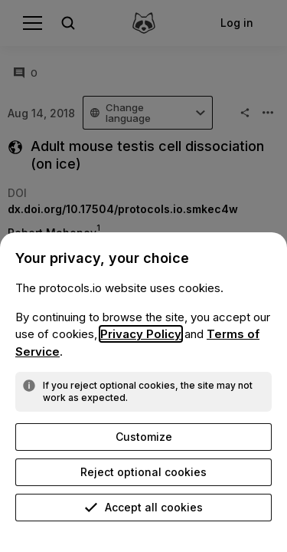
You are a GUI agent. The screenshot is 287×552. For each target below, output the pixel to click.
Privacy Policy (140, 334)
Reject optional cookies (143, 471)
